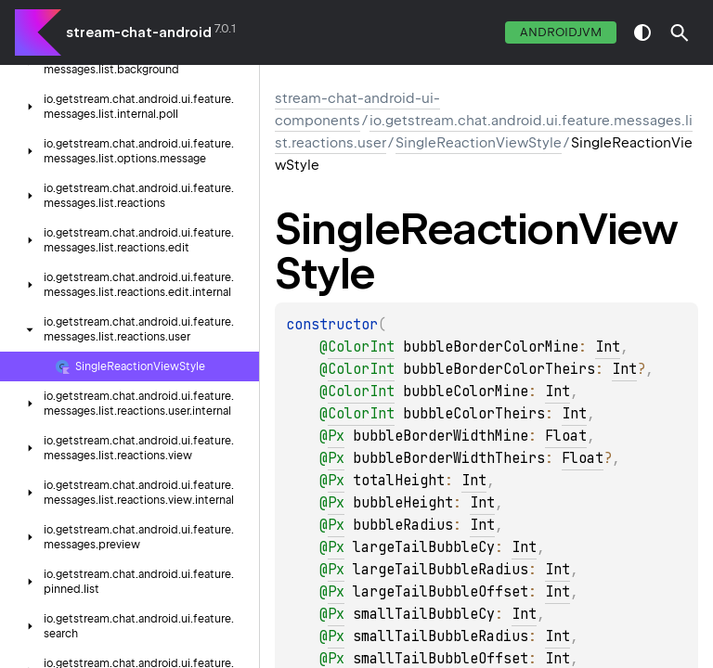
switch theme (642, 32)
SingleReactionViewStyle (478, 143)
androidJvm (561, 32)
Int (607, 347)
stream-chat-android (139, 32)
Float (566, 436)
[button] (679, 32)
